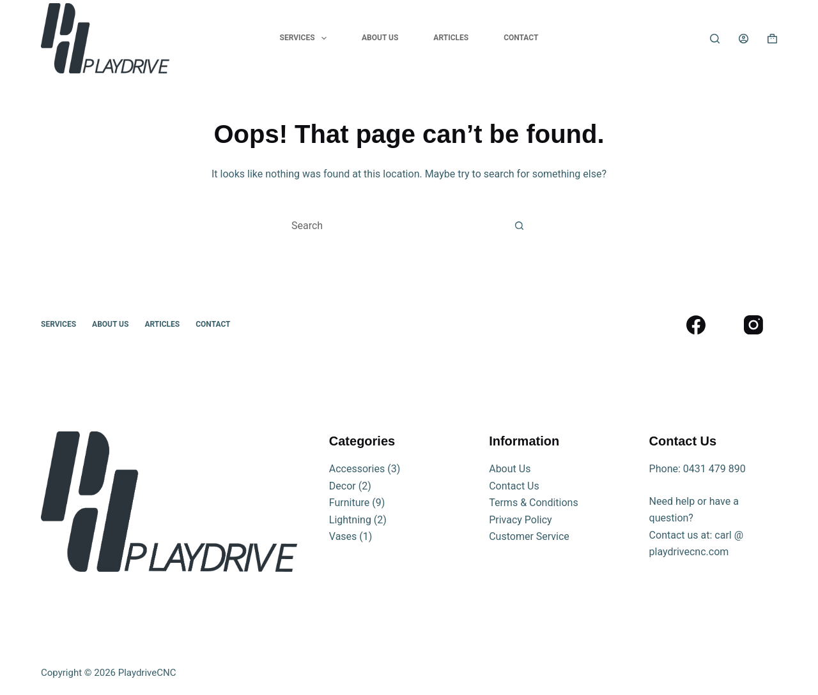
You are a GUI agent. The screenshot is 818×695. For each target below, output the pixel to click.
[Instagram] (753, 324)
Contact (521, 37)
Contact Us (514, 486)
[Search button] (519, 225)
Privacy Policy (520, 520)
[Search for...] (391, 225)
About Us (380, 37)
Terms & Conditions (533, 503)
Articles (450, 37)
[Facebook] (696, 324)
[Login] (743, 38)
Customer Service (529, 536)
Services (306, 38)
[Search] (715, 38)
